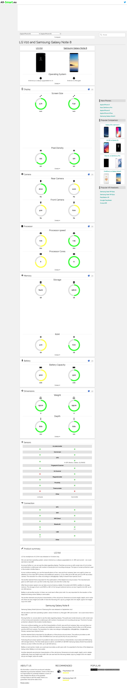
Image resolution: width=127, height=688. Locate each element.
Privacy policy (24, 683)
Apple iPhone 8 (105, 110)
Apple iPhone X (105, 105)
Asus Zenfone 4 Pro (106, 107)
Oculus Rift (103, 203)
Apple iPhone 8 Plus (106, 113)
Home (3, 6)
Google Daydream (106, 200)
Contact (4, 16)
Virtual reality (6, 13)
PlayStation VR (104, 197)
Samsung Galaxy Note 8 (75, 48)
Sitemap (4, 20)
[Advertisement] (72, 17)
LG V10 (39, 48)
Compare (57, 37)
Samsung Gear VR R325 (107, 191)
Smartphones (6, 9)
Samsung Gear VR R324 (107, 194)
